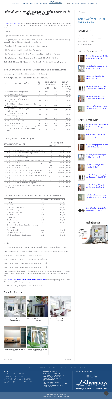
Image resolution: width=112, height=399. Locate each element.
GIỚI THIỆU (41, 367)
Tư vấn (67, 3)
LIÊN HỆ (82, 367)
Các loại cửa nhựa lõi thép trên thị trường (19, 381)
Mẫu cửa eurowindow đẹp (23, 379)
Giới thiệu (43, 3)
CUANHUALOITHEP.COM (12, 23)
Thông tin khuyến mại (85, 44)
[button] (106, 393)
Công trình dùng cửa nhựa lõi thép (90, 38)
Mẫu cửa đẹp (16, 3)
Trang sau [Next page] (68, 359)
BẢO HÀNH (73, 367)
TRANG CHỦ (30, 367)
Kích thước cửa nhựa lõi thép (14, 376)
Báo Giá (25, 3)
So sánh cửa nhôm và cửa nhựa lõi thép (17, 378)
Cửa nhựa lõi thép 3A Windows (14, 373)
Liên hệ (83, 3)
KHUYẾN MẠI (52, 367)
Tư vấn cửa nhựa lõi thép (40, 18)
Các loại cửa (8, 379)
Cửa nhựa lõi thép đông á (13, 382)
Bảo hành (75, 3)
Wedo (57, 373)
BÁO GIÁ (63, 367)
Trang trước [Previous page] (8, 359)
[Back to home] (56, 3)
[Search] (93, 12)
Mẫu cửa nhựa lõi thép (86, 36)
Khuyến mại (34, 3)
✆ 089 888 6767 (92, 3)
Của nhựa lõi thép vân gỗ (12, 375)
